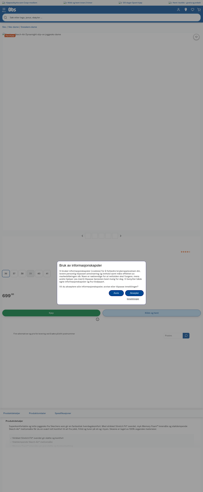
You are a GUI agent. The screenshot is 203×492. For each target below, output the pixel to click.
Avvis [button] (116, 293)
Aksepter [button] (134, 293)
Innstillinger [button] (133, 299)
